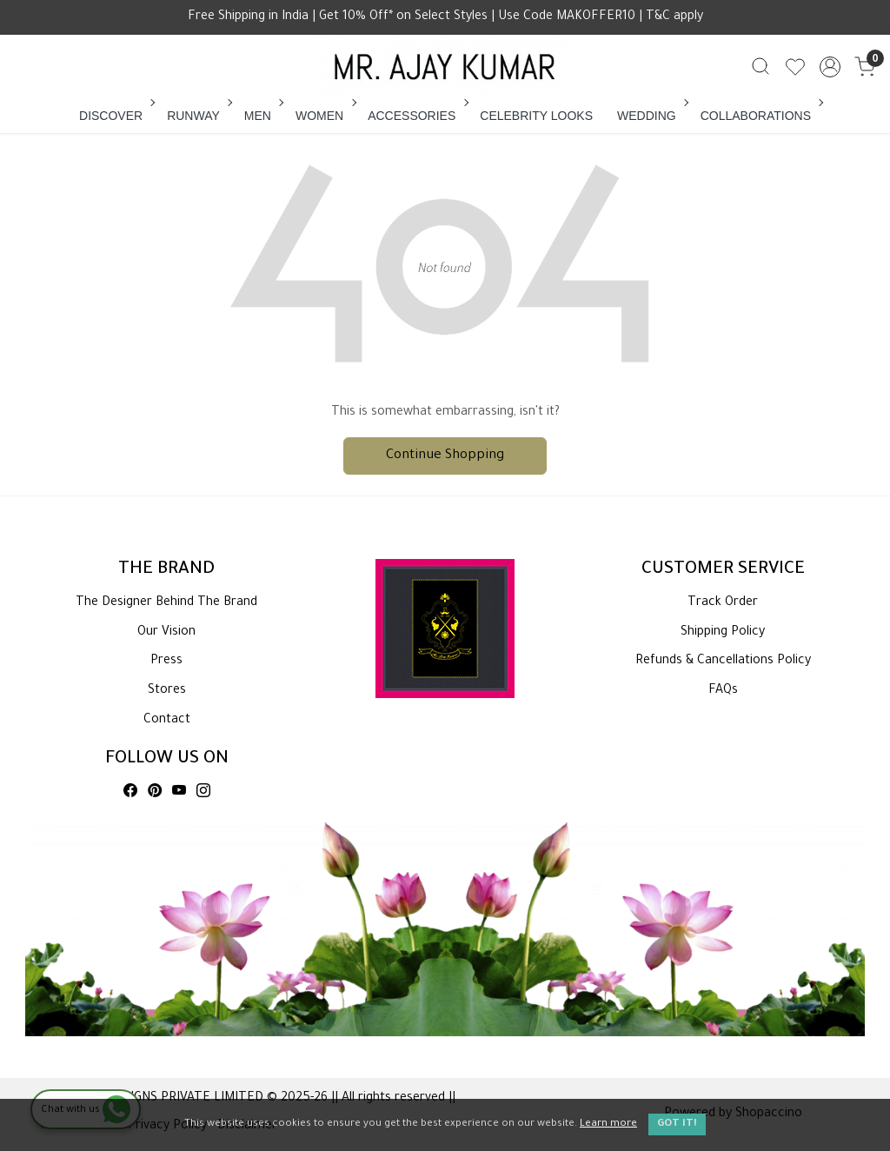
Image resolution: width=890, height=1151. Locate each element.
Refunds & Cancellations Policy (723, 662)
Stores (167, 691)
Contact (166, 721)
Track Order (722, 603)
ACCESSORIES (416, 116)
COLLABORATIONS (760, 116)
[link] (760, 67)
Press (166, 662)
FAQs (723, 691)
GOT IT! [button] (677, 1124)
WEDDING (651, 116)
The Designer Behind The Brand (166, 603)
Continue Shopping (445, 456)
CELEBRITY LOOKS (536, 116)
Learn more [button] (608, 1124)
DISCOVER (115, 116)
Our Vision (166, 633)
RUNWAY (198, 116)
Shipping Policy (723, 633)
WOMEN (324, 116)
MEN (262, 116)
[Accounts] (830, 67)
